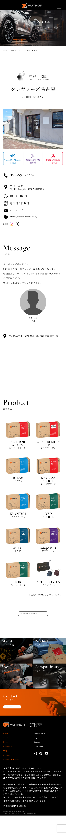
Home (6, 752)
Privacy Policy (41, 765)
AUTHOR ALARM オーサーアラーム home (31, 7)
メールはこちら (18, 210)
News (6, 760)
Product (7, 765)
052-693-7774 (26, 175)
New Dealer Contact (14, 778)
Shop (6, 769)
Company (39, 760)
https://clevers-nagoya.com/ (27, 216)
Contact (7, 773)
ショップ (15, 50)
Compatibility (41, 752)
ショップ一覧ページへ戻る (27, 617)
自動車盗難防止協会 (13, 824)
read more (10, 725)
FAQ (36, 756)
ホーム (6, 50)
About (6, 756)
